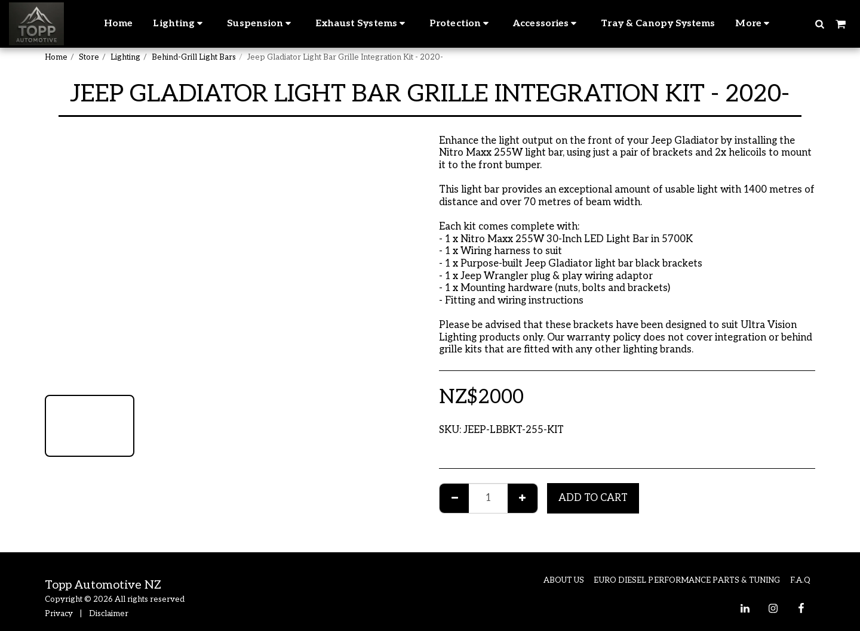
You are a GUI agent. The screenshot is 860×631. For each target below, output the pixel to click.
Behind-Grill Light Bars (194, 57)
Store (89, 57)
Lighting (125, 57)
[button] (819, 23)
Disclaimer (108, 613)
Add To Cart (593, 498)
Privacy (59, 613)
